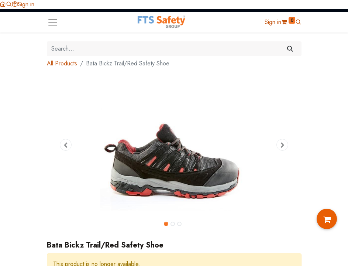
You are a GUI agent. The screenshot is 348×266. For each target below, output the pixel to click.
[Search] (290, 48)
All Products (62, 63)
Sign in (26, 4)
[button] (9, 4)
